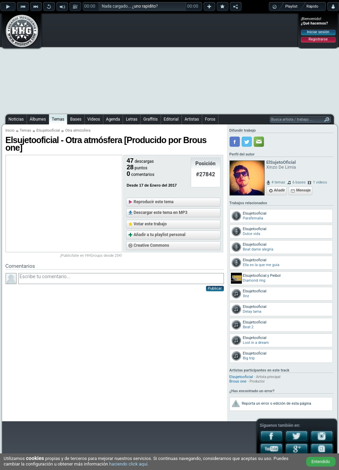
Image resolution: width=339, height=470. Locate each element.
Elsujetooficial (48, 130)
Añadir (279, 190)
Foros (210, 119)
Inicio (10, 130)
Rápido (312, 6)
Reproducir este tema (154, 201)
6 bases (298, 182)
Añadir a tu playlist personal (160, 234)
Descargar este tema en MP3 (161, 212)
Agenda (113, 119)
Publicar (215, 288)
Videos (93, 119)
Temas (58, 119)
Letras (131, 119)
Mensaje (303, 190)
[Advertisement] (155, 63)
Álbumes (38, 119)
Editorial (171, 119)
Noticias (16, 119)
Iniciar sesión (318, 32)
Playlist (291, 6)
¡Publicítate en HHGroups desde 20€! (91, 255)
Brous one (237, 381)
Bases (76, 119)
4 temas (278, 182)
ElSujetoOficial (281, 162)
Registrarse (318, 39)
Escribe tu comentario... (121, 278)
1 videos (320, 182)
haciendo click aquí (128, 464)
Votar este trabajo (150, 224)
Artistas (192, 119)
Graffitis (150, 119)
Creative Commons (151, 245)
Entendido (320, 461)
